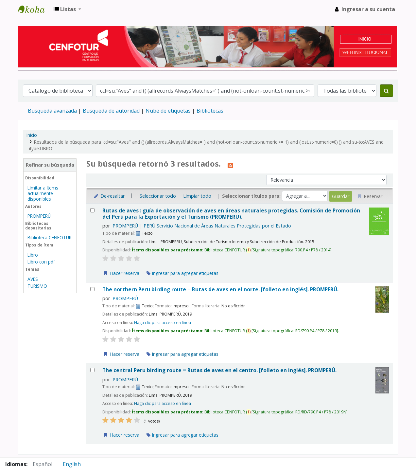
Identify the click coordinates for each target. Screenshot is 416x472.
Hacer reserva (121, 273)
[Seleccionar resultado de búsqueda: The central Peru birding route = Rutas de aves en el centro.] (92, 370)
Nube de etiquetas (168, 110)
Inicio (31, 135)
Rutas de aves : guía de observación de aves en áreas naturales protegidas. (231, 214)
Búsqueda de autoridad (111, 110)
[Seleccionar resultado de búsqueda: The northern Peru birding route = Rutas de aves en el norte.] (92, 289)
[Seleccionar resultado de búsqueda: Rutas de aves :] (92, 210)
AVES (32, 279)
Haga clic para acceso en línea (162, 322)
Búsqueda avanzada (52, 110)
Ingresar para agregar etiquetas (182, 273)
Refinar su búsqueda (50, 165)
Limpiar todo (197, 196)
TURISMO (37, 286)
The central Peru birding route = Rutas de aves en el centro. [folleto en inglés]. (219, 370)
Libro (32, 255)
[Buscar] (386, 90)
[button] (67, 9)
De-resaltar (109, 196)
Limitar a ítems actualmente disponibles (42, 193)
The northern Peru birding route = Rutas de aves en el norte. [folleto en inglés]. (220, 289)
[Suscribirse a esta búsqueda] (230, 164)
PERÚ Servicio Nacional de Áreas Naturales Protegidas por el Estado (217, 226)
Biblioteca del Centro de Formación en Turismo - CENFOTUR (34, 9)
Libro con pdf (41, 262)
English (72, 464)
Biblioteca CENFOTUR (49, 237)
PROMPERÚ (39, 216)
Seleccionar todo (158, 196)
